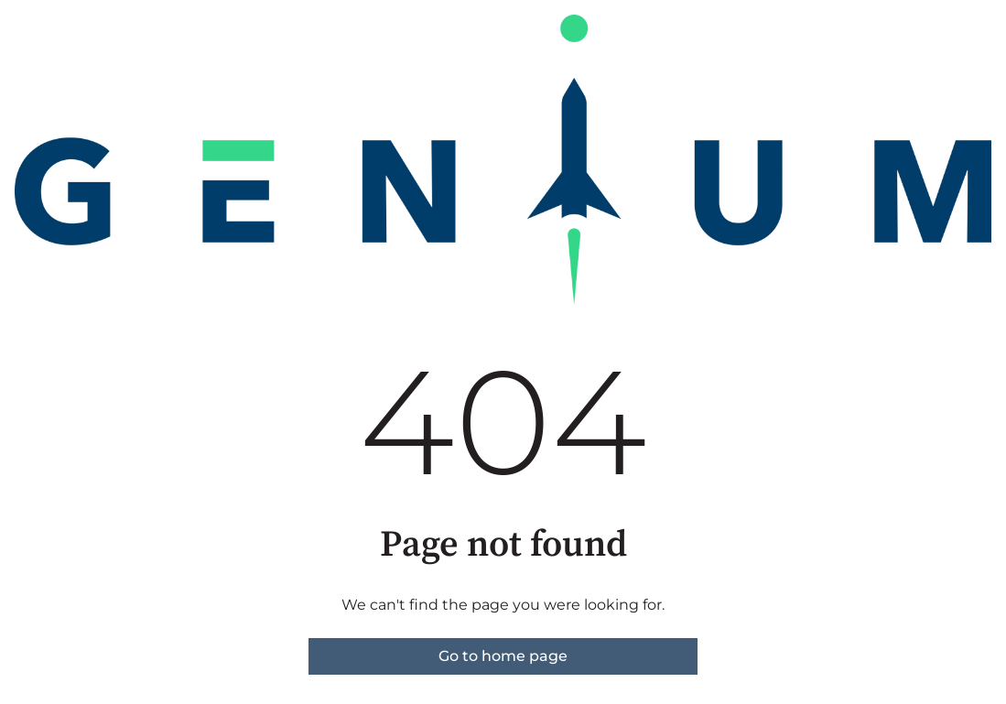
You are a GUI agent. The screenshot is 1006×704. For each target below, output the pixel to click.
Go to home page (503, 656)
